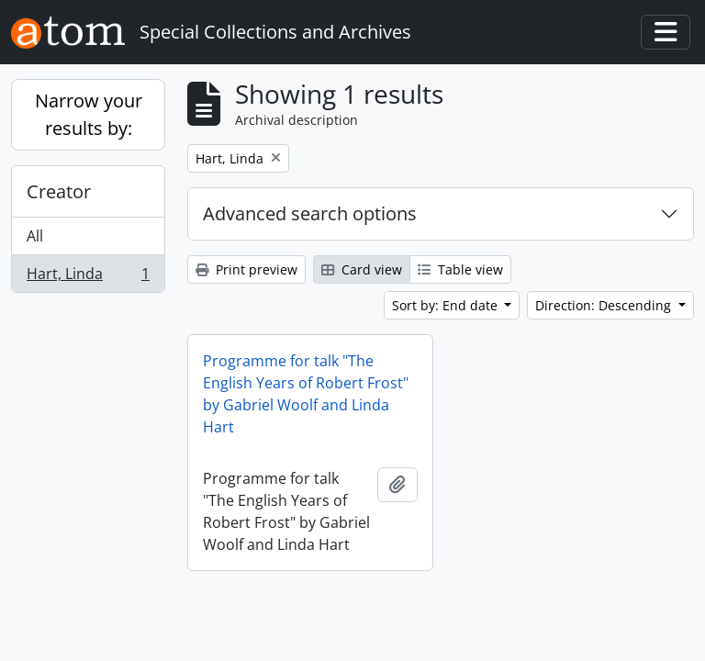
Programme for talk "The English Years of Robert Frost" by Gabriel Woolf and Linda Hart (305, 394)
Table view (460, 269)
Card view (361, 269)
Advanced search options (310, 213)
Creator (59, 191)
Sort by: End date (446, 305)
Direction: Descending (605, 305)
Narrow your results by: (88, 114)
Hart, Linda (88, 277)
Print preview (246, 269)
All (35, 236)
